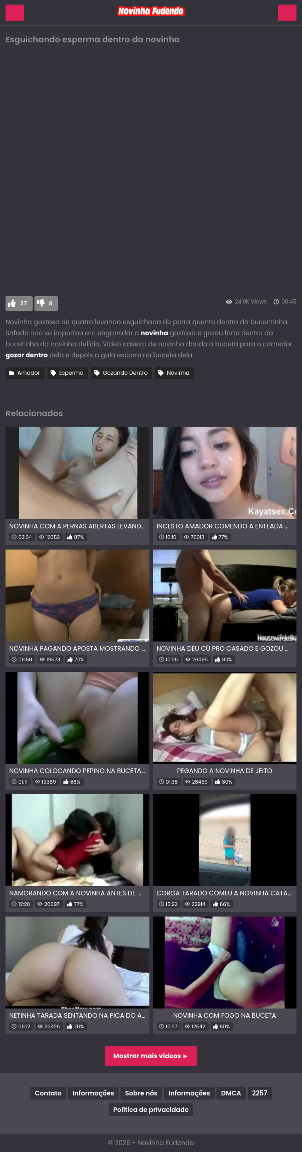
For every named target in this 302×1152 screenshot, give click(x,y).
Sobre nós (141, 1093)
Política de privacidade (151, 1109)
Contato (48, 1093)
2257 (260, 1093)
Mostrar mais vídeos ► (151, 1055)
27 (23, 303)
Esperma (71, 373)
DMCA (231, 1093)
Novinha (178, 373)
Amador (28, 373)
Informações (93, 1093)
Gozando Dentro (125, 373)
